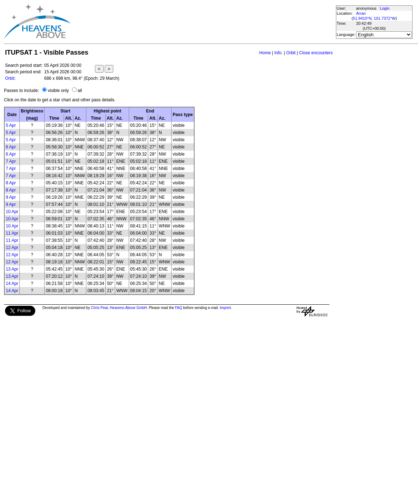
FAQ (178, 308)
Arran (361, 13)
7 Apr (11, 161)
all (80, 90)
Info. (278, 52)
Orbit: (10, 78)
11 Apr (12, 233)
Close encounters (316, 52)
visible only (58, 90)
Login (385, 8)
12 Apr (12, 247)
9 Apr (11, 197)
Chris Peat (99, 308)
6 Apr (11, 146)
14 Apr (12, 283)
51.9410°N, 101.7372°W (374, 18)
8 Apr (11, 182)
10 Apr (12, 211)
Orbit (291, 52)
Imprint (225, 308)
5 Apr (11, 125)
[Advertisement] (203, 21)
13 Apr (12, 269)
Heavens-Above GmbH (128, 308)
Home (265, 52)
